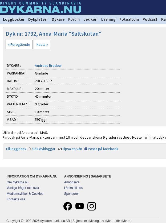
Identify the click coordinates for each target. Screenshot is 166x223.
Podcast (150, 19)
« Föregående (19, 44)
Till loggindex (16, 148)
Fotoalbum (129, 19)
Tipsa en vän (72, 148)
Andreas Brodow (48, 65)
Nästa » (42, 44)
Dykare (58, 19)
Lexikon (90, 19)
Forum (74, 19)
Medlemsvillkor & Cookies (25, 194)
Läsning (108, 19)
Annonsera (72, 182)
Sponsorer (71, 194)
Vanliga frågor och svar (23, 188)
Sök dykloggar (43, 148)
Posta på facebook (103, 148)
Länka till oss (73, 188)
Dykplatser (38, 19)
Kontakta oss (16, 199)
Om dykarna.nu (18, 182)
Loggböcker (14, 19)
